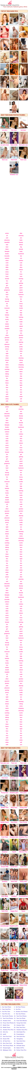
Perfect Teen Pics (21, 1050)
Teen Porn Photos (21, 1016)
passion (7, 337)
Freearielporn (20, 1034)
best (7, 247)
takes (21, 371)
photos (7, 340)
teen (21, 374)
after (21, 233)
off (7, 333)
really (21, 349)
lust (7, 321)
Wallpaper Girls (7, 1050)
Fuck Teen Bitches (21, 1020)
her (21, 299)
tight (21, 385)
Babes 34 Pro (20, 1047)
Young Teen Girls (21, 1023)
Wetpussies (19, 1043)
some (21, 362)
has (7, 296)
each (7, 269)
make (21, 321)
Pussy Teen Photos (8, 1023)
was (21, 392)
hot (7, 305)
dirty (21, 267)
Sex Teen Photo (6, 1007)
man (21, 324)
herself (7, 301)
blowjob (7, 251)
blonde (21, 249)
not (7, 330)
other (7, 335)
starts (7, 364)
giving (7, 287)
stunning (21, 367)
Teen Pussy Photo (8, 1045)
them (7, 380)
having (7, 299)
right (7, 353)
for (21, 271)
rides (21, 351)
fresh (7, 274)
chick (7, 260)
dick (21, 265)
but (21, 256)
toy (7, 389)
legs (21, 312)
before (21, 244)
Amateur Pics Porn (8, 1029)
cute (21, 262)
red (7, 351)
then (21, 380)
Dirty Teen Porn (20, 1027)
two (21, 389)
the (7, 378)
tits (21, 387)
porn (21, 344)
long (7, 317)
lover (21, 319)
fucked (7, 278)
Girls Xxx (5, 1032)
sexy (7, 355)
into (7, 310)
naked (21, 326)
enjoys (21, 269)
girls (21, 285)
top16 (4, 1034)
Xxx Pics (18, 1009)
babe (21, 240)
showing (21, 358)
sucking (7, 369)
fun (7, 281)
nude (21, 330)
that (21, 376)
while (20, 396)
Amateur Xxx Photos (21, 1011)
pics (21, 340)
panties (21, 335)
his (7, 303)
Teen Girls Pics (20, 1036)
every (7, 271)
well (7, 394)
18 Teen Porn (6, 1041)
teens (7, 376)
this (7, 385)
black (7, 249)
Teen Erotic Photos (7, 1016)
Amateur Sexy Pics (21, 1029)
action (7, 233)
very (7, 392)
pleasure (7, 344)
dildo (7, 267)
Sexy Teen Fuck (7, 1043)
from (21, 274)
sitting (21, 360)
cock (7, 262)
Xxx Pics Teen (6, 1011)
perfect (21, 337)
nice (21, 328)
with (7, 401)
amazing (21, 235)
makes (7, 324)
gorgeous (7, 290)
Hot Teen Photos (20, 1007)
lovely (7, 319)
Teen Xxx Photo (20, 1018)
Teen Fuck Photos (8, 1018)
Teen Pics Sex (6, 1013)
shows (7, 360)
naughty (7, 328)
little (21, 315)
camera (7, 258)
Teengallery (19, 1038)
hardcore (21, 294)
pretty (21, 346)
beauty (21, 242)
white (7, 398)
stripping (21, 364)
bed (7, 244)
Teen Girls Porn (20, 1041)
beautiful (6, 242)
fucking (21, 278)
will (21, 398)
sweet (7, 371)
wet (21, 394)
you (21, 401)
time (7, 387)
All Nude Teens (20, 1045)
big (21, 247)
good (21, 287)
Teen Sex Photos (20, 1013)
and (7, 237)
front (7, 276)
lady (7, 312)
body (21, 251)
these (7, 383)
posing (7, 346)
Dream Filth (6, 1038)
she (21, 355)
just (21, 310)
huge (21, 305)
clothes (21, 260)
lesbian (7, 315)
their (21, 378)
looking (21, 317)
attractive (7, 240)
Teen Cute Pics (6, 1009)
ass (21, 237)
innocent (6, 308)
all (7, 235)
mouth (7, 326)
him (21, 301)
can (21, 258)
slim (7, 362)
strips (7, 367)
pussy (7, 349)
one (21, 333)
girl (7, 285)
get (21, 281)
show (7, 358)
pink (7, 342)
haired (21, 292)
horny (21, 303)
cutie (7, 265)
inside (21, 308)
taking (7, 374)
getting (21, 283)
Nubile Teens (6, 1027)
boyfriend (21, 253)
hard (7, 294)
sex (21, 353)
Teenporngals (7, 1047)
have (21, 296)
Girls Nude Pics (20, 1032)
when (7, 396)
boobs (7, 253)
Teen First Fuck (7, 1036)
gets (7, 283)
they (21, 383)
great (21, 290)
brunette (7, 256)
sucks (21, 369)
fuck (21, 276)
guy (7, 292)
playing (21, 342)
